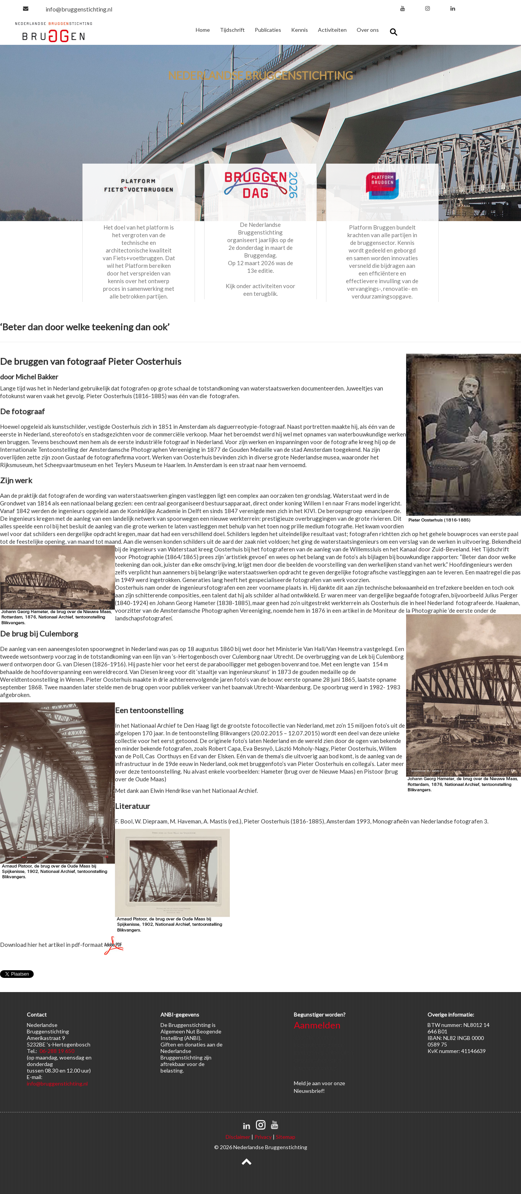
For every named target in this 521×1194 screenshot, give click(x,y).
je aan (314, 1083)
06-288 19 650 (56, 1051)
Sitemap (285, 1136)
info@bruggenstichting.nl (79, 9)
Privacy (263, 1136)
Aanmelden (317, 1024)
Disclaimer (238, 1136)
